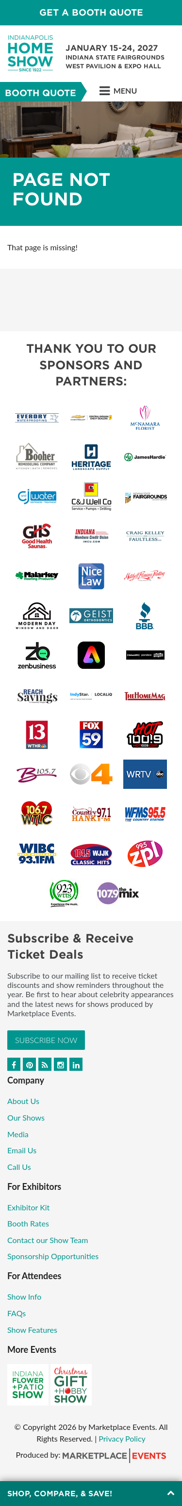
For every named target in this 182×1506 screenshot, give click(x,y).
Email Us (21, 1150)
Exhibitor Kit (28, 1207)
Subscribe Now (46, 1039)
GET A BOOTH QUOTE (91, 12)
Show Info (24, 1296)
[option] (91, 163)
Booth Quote (40, 93)
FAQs (16, 1313)
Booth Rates (28, 1223)
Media (18, 1134)
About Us (23, 1100)
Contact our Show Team (47, 1240)
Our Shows (26, 1117)
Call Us (19, 1166)
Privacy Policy (122, 1438)
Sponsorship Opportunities (53, 1256)
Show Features (32, 1329)
